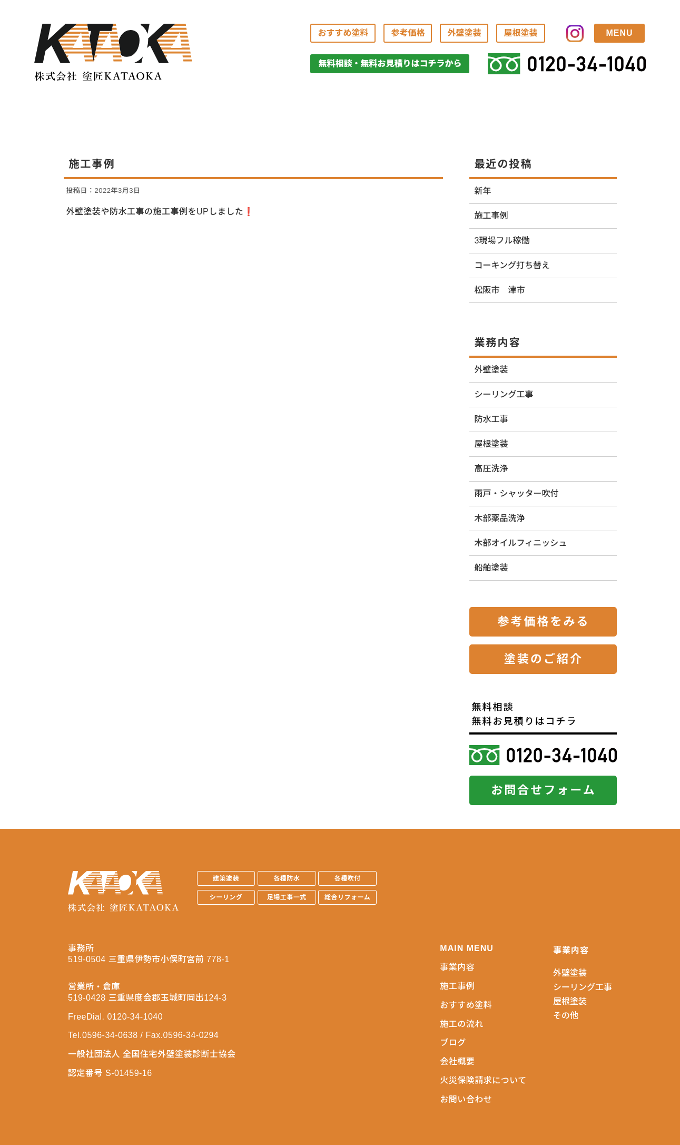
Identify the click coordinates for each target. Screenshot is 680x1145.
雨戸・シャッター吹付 (517, 493)
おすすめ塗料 (343, 32)
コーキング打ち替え (512, 265)
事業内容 (457, 967)
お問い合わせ (466, 1099)
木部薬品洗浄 (500, 518)
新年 (483, 191)
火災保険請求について (483, 1080)
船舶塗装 (491, 567)
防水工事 (491, 419)
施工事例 (491, 215)
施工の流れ (462, 1024)
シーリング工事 (504, 394)
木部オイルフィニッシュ (521, 543)
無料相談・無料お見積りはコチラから (389, 63)
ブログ (453, 1042)
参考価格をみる (543, 621)
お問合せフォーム (543, 790)
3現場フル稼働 (502, 240)
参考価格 (408, 32)
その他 (565, 1015)
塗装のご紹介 (543, 659)
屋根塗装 (520, 32)
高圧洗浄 (491, 468)
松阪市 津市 (500, 290)
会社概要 (457, 1061)
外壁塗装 (464, 32)
